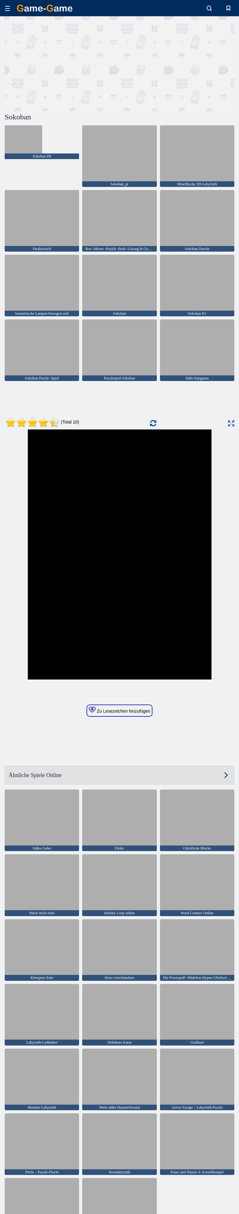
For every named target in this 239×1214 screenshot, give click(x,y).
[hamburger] (7, 8)
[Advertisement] (62, 63)
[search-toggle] (209, 8)
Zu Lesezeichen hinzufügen (119, 710)
